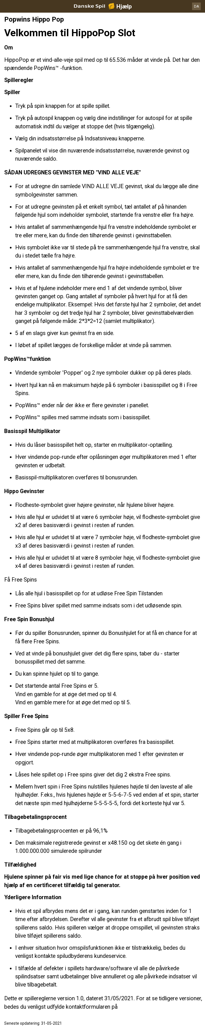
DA (196, 6)
